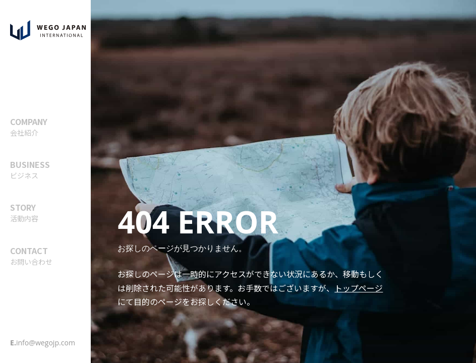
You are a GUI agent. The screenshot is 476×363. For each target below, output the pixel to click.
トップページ (358, 288)
